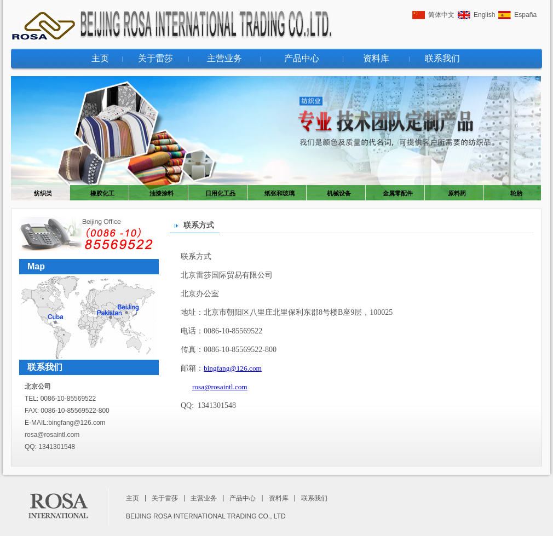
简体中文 (441, 15)
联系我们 (442, 58)
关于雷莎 (155, 58)
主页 (100, 58)
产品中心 (301, 58)
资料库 (376, 58)
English (484, 15)
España (525, 15)
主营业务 (224, 58)
